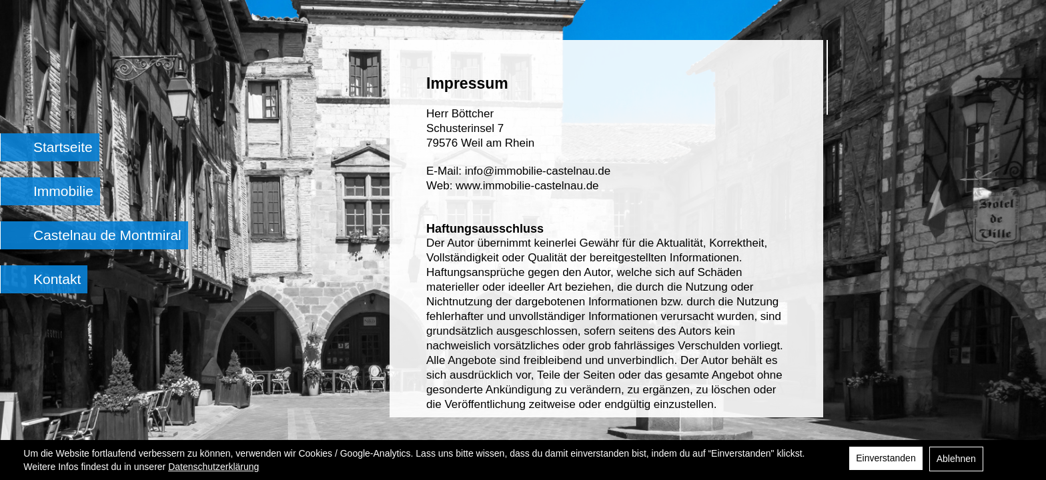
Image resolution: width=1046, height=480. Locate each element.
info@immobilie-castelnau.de (538, 171)
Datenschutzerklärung (213, 466)
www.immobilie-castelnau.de (527, 185)
